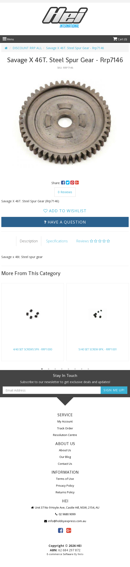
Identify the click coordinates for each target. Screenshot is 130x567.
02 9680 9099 (65, 514)
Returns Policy (65, 492)
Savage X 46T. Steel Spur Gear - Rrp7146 (75, 48)
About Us (65, 450)
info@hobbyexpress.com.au (65, 521)
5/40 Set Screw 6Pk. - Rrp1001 (98, 349)
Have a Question (65, 222)
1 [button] (42, 369)
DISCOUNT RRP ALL (27, 48)
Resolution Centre (65, 435)
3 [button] (55, 369)
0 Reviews (65, 192)
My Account (65, 421)
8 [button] (88, 369)
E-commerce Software (60, 554)
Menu (8, 39)
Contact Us (65, 464)
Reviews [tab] (93, 241)
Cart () (120, 39)
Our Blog (65, 457)
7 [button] (81, 369)
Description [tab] (29, 241)
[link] (60, 530)
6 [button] (75, 369)
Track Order (65, 428)
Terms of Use (65, 479)
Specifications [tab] (57, 241)
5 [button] (68, 369)
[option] (65, 123)
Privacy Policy (65, 486)
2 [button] (48, 369)
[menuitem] (63, 183)
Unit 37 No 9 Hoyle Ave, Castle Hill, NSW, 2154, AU (65, 507)
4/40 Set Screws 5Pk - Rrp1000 (32, 349)
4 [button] (62, 369)
